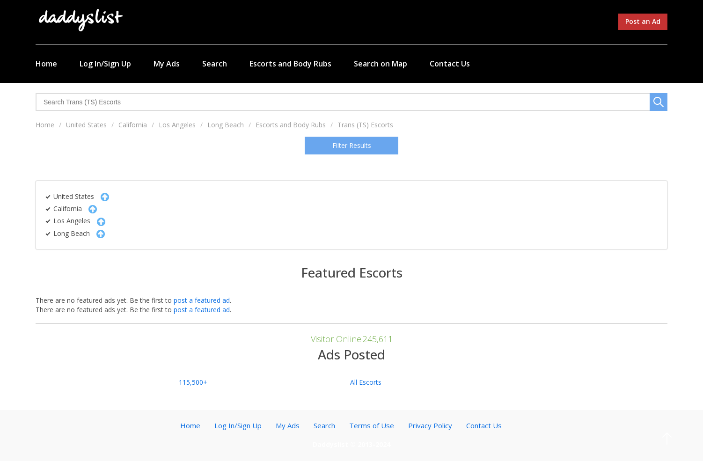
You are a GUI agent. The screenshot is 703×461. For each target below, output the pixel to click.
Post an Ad (642, 21)
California (132, 124)
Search (214, 64)
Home (46, 64)
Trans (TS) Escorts (365, 124)
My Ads (167, 64)
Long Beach (225, 124)
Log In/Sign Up (105, 64)
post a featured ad (202, 300)
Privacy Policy (430, 425)
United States (86, 124)
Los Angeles (177, 124)
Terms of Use (371, 425)
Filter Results (351, 145)
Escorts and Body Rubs (290, 64)
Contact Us (450, 64)
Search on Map (380, 64)
